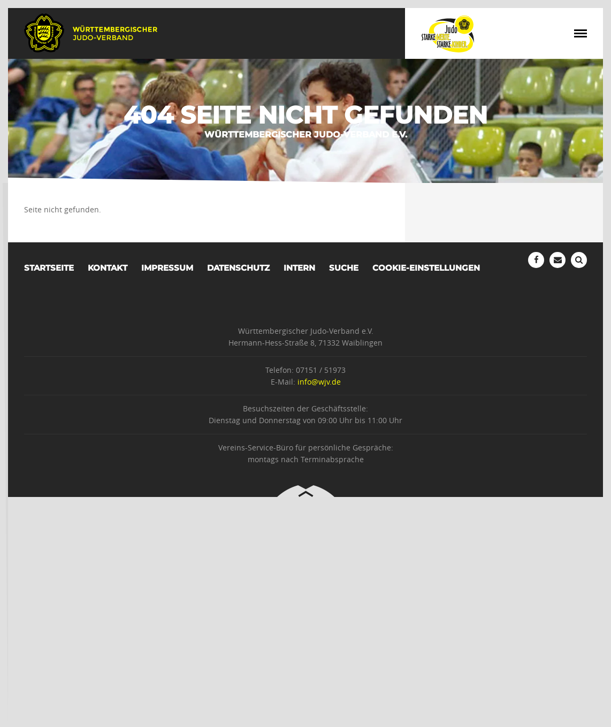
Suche (343, 268)
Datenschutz (238, 268)
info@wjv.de (319, 382)
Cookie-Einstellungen (426, 268)
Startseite (49, 268)
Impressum (167, 268)
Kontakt (107, 268)
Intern (299, 268)
